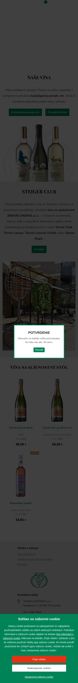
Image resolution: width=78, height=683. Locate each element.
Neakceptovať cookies (39, 668)
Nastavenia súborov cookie (39, 677)
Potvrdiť (39, 350)
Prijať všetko (39, 659)
